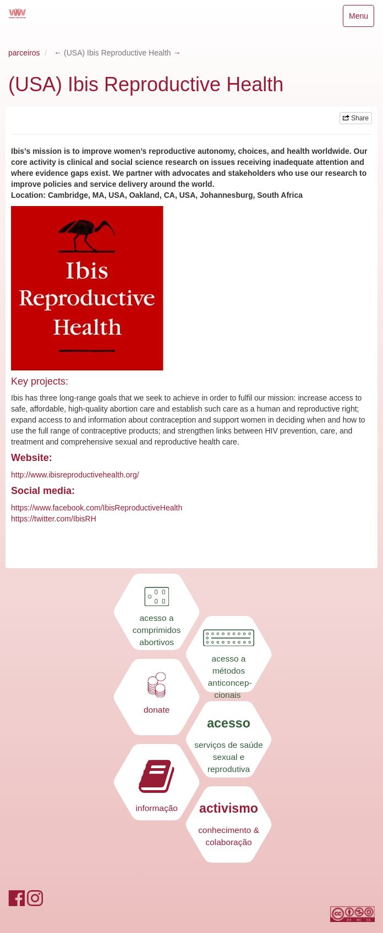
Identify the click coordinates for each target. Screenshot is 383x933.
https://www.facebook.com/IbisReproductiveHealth (96, 507)
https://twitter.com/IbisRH (53, 518)
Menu (361, 18)
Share (356, 118)
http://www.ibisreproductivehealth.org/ (75, 474)
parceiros (24, 52)
